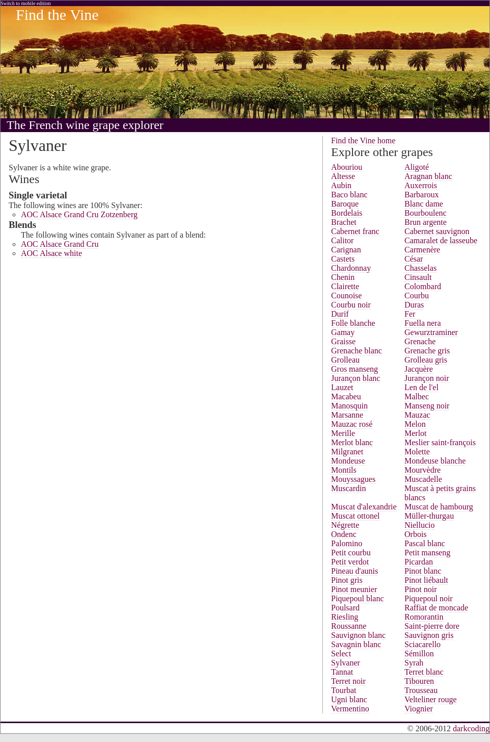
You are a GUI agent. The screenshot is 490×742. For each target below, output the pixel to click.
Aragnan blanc (428, 176)
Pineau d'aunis (354, 571)
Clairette (345, 286)
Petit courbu (351, 552)
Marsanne (347, 415)
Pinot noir (420, 589)
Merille (343, 433)
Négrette (345, 525)
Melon (415, 424)
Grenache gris (427, 350)
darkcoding (471, 728)
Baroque (345, 203)
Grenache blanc (356, 350)
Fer (409, 314)
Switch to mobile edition (26, 3)
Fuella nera (422, 323)
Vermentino (350, 708)
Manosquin (349, 405)
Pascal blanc (424, 543)
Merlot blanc (352, 442)
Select (341, 653)
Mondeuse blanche (435, 460)
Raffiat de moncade (436, 607)
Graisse (343, 341)
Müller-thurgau (429, 515)
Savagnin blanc (356, 644)
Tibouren (419, 681)
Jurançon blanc (355, 378)
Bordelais (346, 213)
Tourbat (344, 690)
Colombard (422, 286)
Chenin (343, 277)
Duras (414, 304)
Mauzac (417, 415)
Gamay (343, 332)
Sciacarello (422, 644)
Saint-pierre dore (431, 626)
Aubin (341, 185)
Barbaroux (421, 194)
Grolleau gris (425, 359)
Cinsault (417, 277)
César (413, 258)
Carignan (346, 249)
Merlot (415, 433)
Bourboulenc (425, 213)
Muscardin (348, 488)
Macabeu (346, 396)
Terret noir (348, 681)
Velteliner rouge (430, 699)
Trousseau (421, 690)
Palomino (346, 543)
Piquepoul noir (428, 598)
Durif (340, 314)
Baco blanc (349, 194)
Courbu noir (351, 304)
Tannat (342, 672)
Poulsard (345, 607)
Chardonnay (351, 268)
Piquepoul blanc (357, 598)
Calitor (342, 240)
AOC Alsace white (51, 253)
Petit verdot (350, 561)
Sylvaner (345, 662)
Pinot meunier (354, 589)
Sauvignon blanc (358, 635)
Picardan (418, 561)
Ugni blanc (349, 699)
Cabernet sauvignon (437, 231)
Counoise (346, 295)
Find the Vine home (363, 140)
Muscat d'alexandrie (364, 506)
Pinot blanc (422, 571)
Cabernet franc (355, 231)
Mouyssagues (353, 479)
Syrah (413, 662)
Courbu (416, 295)
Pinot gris (347, 580)
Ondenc (344, 534)
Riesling (344, 616)
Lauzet (342, 387)
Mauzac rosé (351, 424)
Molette (417, 451)
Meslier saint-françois (440, 442)
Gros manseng (354, 369)
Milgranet (347, 451)
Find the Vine (57, 14)
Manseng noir (426, 405)
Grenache (419, 341)
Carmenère (422, 249)
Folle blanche (353, 323)
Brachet (344, 222)
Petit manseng (427, 552)
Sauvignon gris (428, 635)
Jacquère (418, 369)
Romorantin (423, 616)
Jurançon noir (426, 378)
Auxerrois (420, 185)
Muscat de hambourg (438, 506)
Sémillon (419, 653)
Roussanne (348, 626)
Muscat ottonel (355, 515)
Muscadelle (423, 479)
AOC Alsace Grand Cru (59, 244)
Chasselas (420, 268)
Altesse (343, 176)
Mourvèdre (422, 470)
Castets (343, 258)
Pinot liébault (426, 580)
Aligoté (416, 167)
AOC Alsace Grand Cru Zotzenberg (79, 214)
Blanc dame (423, 203)
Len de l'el (421, 387)
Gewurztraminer (431, 332)
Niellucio (419, 525)
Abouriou (346, 167)
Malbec (416, 396)
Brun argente (425, 222)
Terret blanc (424, 672)
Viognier (418, 708)
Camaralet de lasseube (440, 240)
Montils (344, 470)
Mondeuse (348, 460)
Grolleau (345, 359)
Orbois (415, 534)
